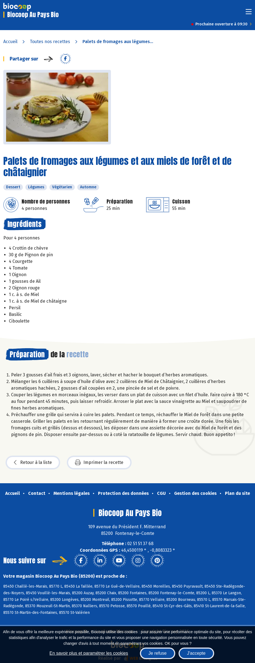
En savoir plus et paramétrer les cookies (88, 653)
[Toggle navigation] (249, 13)
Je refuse (157, 653)
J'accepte (196, 653)
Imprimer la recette (99, 462)
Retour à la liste (33, 462)
